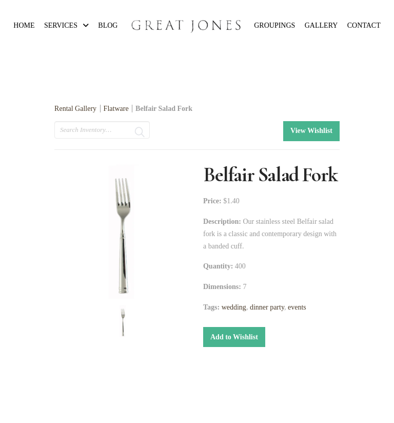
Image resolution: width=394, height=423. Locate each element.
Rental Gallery (75, 108)
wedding (234, 307)
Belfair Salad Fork (163, 108)
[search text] (102, 130)
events (297, 307)
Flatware (116, 108)
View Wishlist (311, 130)
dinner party (267, 307)
